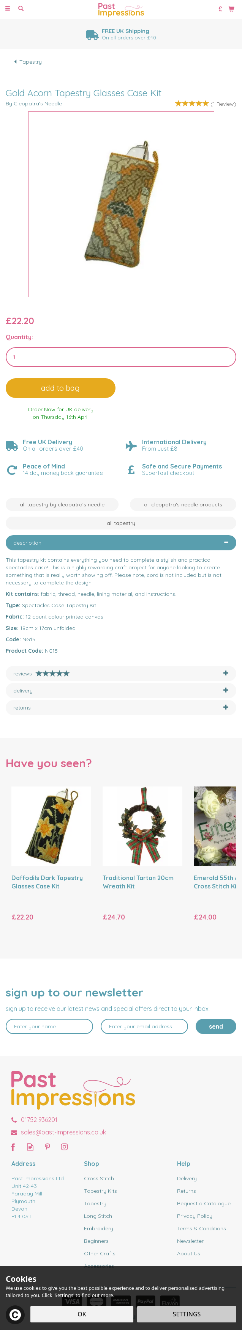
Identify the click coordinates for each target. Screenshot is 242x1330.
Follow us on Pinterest (47, 1146)
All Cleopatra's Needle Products (183, 504)
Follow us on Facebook (13, 1146)
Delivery (187, 1178)
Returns (186, 1190)
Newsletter (190, 1241)
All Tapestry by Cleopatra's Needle (62, 504)
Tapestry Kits (100, 1190)
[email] (144, 1026)
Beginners (96, 1241)
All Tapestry (121, 523)
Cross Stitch (99, 1178)
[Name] (49, 1026)
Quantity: (19, 337)
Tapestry (95, 1203)
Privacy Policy (194, 1216)
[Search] (21, 8)
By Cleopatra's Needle (34, 103)
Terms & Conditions (201, 1228)
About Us (188, 1253)
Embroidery (98, 1228)
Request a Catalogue (204, 1203)
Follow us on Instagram (64, 1146)
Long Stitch (98, 1216)
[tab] (121, 542)
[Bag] (231, 8)
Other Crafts (99, 1253)
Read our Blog (30, 1146)
